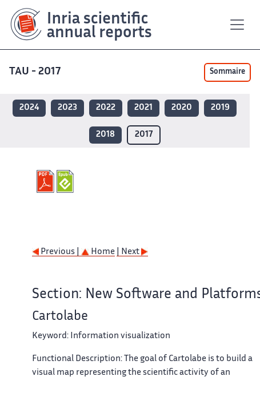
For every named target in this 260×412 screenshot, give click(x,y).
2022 (105, 108)
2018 (105, 134)
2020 (181, 108)
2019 (220, 108)
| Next (132, 252)
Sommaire (227, 72)
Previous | (56, 252)
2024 (29, 108)
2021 (143, 108)
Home (98, 252)
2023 (67, 108)
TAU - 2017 (36, 72)
